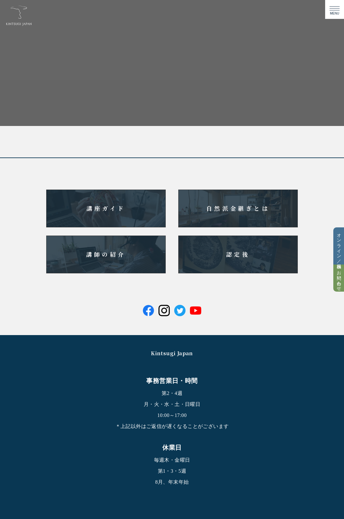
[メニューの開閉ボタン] (334, 9)
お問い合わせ (338, 278)
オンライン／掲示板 (338, 246)
